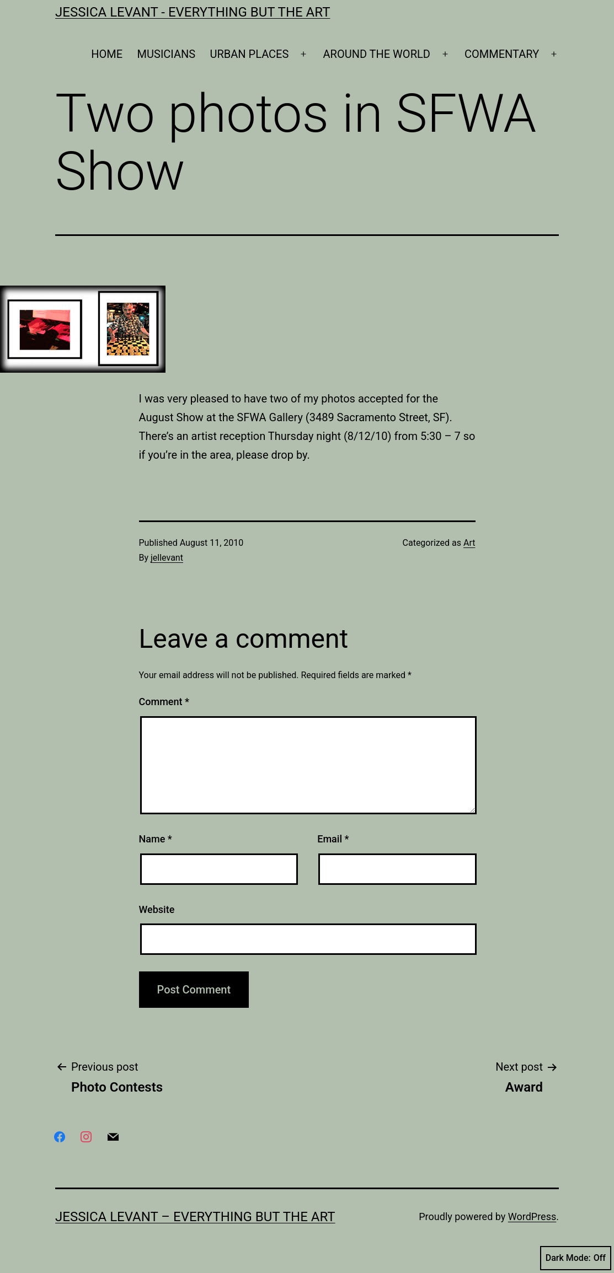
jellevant (167, 557)
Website (157, 909)
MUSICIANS (166, 54)
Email (333, 839)
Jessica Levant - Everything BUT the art (192, 12)
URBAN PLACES (249, 54)
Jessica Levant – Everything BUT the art (195, 1216)
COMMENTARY (501, 54)
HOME (106, 54)
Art (469, 543)
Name (155, 839)
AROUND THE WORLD (376, 54)
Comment (164, 701)
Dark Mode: (576, 1258)
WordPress (532, 1216)
